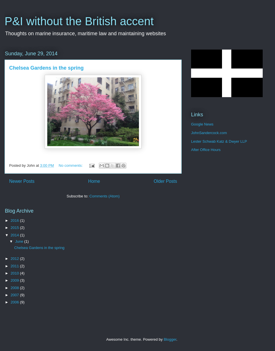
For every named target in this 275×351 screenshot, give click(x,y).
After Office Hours (206, 150)
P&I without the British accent (79, 21)
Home (94, 181)
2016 (15, 220)
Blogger (170, 339)
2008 (15, 288)
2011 (15, 266)
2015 (15, 227)
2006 (15, 302)
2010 (15, 273)
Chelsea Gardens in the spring (46, 68)
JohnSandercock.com (209, 133)
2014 (15, 235)
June (19, 241)
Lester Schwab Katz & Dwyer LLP (219, 141)
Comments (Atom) (104, 196)
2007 (15, 295)
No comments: (71, 165)
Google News (202, 124)
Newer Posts (21, 181)
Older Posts (165, 181)
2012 (15, 258)
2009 (15, 280)
